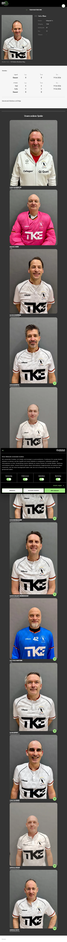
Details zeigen (57, 485)
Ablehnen (12, 490)
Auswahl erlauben (33, 490)
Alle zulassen (55, 490)
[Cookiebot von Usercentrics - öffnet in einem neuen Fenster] (57, 450)
